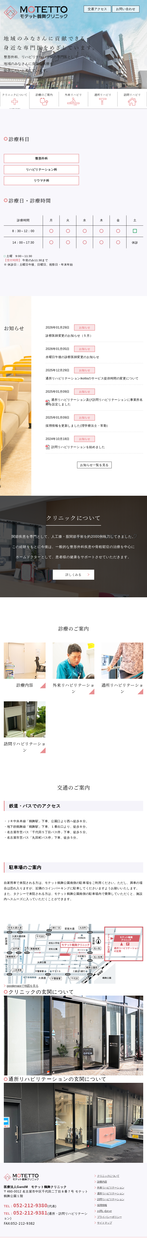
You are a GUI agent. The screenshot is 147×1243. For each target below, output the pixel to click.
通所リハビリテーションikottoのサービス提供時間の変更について (92, 367)
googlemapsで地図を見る (22, 975)
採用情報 (102, 1194)
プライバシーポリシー (109, 1206)
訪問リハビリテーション (110, 1188)
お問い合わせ (104, 1200)
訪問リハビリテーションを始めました (78, 435)
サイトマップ (104, 1212)
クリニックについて (108, 1165)
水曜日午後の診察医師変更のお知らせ (72, 345)
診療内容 (102, 1171)
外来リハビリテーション (110, 1177)
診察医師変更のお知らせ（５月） (69, 324)
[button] (69, 83)
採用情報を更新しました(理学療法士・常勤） (78, 414)
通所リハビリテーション (110, 1183)
